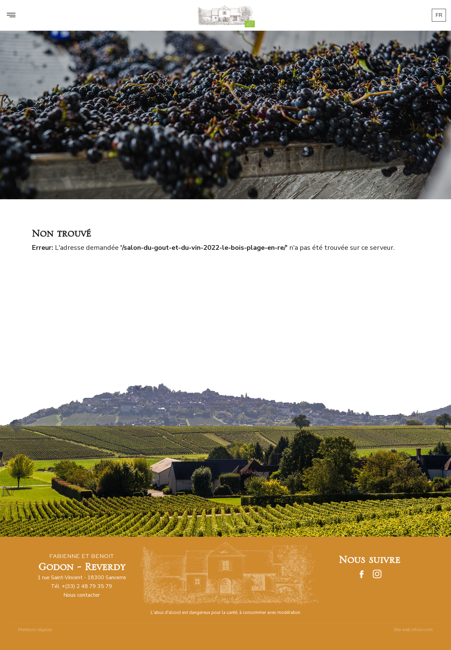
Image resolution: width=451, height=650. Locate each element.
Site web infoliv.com (413, 630)
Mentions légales (35, 630)
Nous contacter (81, 595)
